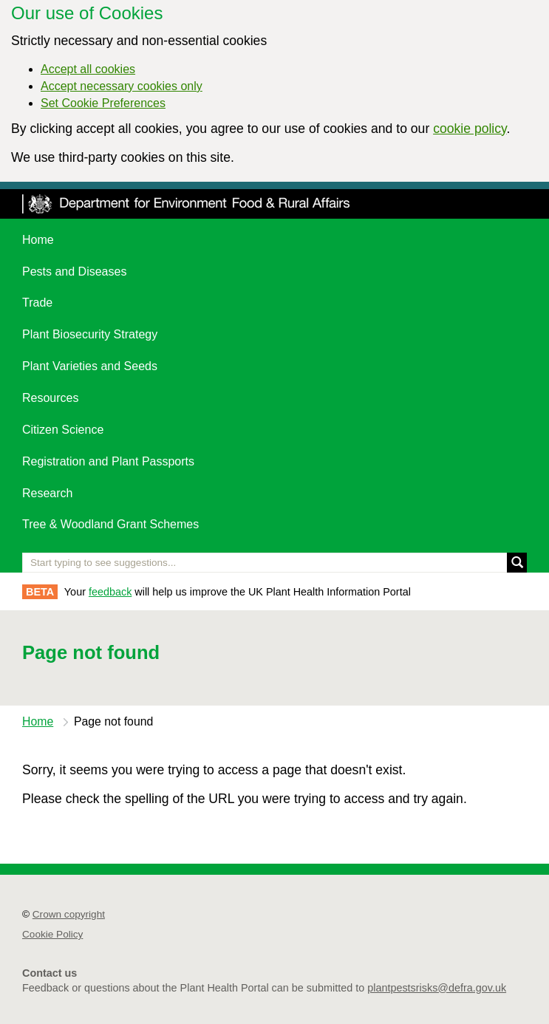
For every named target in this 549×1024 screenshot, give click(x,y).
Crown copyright (69, 914)
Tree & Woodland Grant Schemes (110, 524)
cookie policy (469, 128)
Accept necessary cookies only (121, 86)
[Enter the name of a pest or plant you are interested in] (274, 563)
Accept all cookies (88, 69)
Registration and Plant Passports (108, 461)
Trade (37, 302)
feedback (110, 592)
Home (38, 239)
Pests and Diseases (74, 271)
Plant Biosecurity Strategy (89, 334)
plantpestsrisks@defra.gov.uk (436, 988)
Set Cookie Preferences (103, 103)
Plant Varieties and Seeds (89, 366)
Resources (50, 398)
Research (47, 493)
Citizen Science (62, 429)
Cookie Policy (52, 934)
